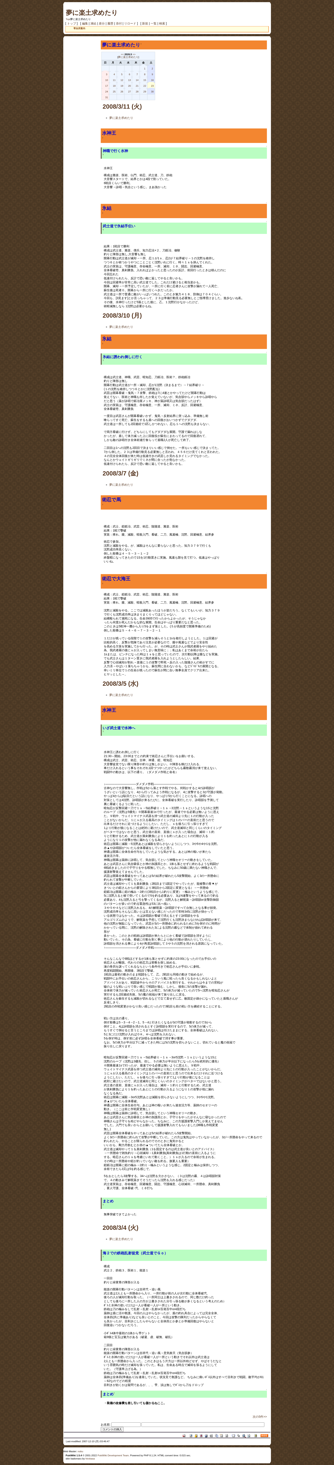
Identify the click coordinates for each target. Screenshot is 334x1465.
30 (152, 91)
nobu (80, 1451)
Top (68, 19)
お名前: (106, 1424)
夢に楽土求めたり (92, 12)
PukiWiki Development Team (113, 1455)
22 (144, 86)
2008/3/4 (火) (120, 1227)
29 (144, 91)
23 (152, 86)
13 (129, 80)
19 (122, 86)
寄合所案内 (79, 28)
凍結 (93, 23)
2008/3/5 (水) (120, 683)
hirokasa (90, 1458)
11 (114, 80)
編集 (85, 23)
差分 (102, 23)
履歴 (110, 23)
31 (106, 97)
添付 (119, 23)
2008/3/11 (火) (122, 106)
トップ (71, 23)
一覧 (154, 23)
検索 (162, 23)
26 (122, 91)
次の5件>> (260, 1416)
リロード (130, 23)
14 (137, 80)
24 (106, 91)
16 (152, 80)
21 (137, 86)
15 (144, 80)
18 (114, 86)
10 (106, 80)
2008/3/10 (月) (122, 315)
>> (134, 54)
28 (137, 91)
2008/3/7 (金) (120, 473)
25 (114, 91)
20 (129, 86)
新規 (145, 23)
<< (122, 54)
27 (129, 91)
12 (122, 80)
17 (106, 86)
